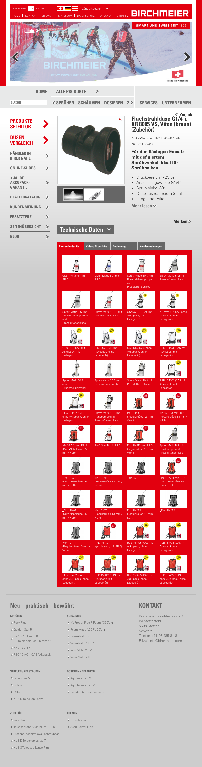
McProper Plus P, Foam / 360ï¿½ (91, 622)
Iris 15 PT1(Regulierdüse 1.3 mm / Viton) (108, 472)
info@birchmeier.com (165, 640)
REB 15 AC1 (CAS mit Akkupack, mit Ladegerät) (173, 537)
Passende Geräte (69, 246)
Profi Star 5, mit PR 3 (108, 436)
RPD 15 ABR (22, 647)
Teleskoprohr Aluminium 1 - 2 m (35, 727)
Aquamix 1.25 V (80, 678)
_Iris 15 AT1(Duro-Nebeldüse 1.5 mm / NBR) (76, 472)
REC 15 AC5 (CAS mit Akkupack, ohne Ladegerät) (140, 569)
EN (37, 8)
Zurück (186, 114)
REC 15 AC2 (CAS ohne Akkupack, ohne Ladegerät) (173, 569)
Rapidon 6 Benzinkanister (87, 692)
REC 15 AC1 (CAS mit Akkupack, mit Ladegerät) (108, 569)
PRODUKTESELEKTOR (21, 124)
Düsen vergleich (21, 140)
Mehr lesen (141, 205)
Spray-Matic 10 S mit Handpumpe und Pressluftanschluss (108, 407)
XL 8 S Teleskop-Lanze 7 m (31, 747)
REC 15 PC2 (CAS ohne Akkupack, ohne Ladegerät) (76, 407)
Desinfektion (79, 720)
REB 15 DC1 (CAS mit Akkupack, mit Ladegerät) (173, 375)
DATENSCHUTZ (86, 15)
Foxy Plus (20, 622)
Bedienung (119, 246)
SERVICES (149, 102)
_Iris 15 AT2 (140, 468)
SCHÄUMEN (89, 102)
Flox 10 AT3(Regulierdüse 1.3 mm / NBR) (140, 504)
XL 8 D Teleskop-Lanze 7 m (31, 740)
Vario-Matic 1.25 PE (82, 643)
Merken (180, 221)
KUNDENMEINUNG (25, 206)
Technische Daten (81, 229)
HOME (16, 15)
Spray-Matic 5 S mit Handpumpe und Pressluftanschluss (173, 439)
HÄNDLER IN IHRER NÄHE (20, 156)
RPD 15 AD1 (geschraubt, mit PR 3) (108, 535)
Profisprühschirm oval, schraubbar (36, 734)
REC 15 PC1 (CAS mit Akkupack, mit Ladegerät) (173, 342)
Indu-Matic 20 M (81, 650)
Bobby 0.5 (20, 685)
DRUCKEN (105, 15)
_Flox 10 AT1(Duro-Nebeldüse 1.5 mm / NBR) (76, 504)
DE (31, 8)
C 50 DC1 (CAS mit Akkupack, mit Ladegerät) (76, 342)
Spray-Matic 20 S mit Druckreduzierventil (108, 373)
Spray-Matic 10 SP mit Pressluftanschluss (108, 304)
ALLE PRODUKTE (71, 91)
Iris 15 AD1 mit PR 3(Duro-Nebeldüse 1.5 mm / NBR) (76, 439)
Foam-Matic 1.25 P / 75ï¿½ (87, 629)
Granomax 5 (22, 678)
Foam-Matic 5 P (80, 636)
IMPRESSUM (64, 15)
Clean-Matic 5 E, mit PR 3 (108, 268)
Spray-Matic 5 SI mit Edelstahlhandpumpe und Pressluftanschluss (76, 308)
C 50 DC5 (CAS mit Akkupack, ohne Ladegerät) (108, 342)
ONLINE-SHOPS (23, 167)
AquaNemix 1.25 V (82, 685)
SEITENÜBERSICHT (25, 226)
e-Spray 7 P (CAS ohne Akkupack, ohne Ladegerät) (173, 306)
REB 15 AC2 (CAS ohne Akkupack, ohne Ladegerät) (76, 569)
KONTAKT (31, 15)
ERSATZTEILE (21, 216)
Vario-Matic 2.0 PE (82, 657)
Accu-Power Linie (82, 727)
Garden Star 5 (23, 629)
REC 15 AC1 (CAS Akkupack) (32, 654)
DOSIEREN (113, 102)
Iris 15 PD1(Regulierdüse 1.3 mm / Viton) (140, 407)
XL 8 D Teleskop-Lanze (28, 699)
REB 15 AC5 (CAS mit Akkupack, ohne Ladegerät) (140, 537)
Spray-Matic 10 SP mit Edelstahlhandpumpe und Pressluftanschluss (140, 271)
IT (48, 8)
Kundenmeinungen (151, 246)
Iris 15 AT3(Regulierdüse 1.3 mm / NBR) (108, 504)
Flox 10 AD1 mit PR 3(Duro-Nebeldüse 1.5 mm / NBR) (173, 472)
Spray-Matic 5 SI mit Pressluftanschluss (173, 268)
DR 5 (17, 692)
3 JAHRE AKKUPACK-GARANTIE (20, 182)
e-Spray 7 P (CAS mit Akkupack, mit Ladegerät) (140, 306)
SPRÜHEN (65, 102)
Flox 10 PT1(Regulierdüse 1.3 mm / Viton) (76, 537)
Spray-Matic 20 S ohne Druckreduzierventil (76, 375)
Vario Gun (20, 720)
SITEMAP (47, 15)
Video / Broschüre (96, 246)
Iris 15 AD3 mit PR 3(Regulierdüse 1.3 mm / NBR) (173, 407)
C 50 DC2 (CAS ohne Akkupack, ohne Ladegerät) (140, 342)
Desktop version (126, 15)
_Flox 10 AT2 (173, 501)
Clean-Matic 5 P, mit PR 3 (76, 268)
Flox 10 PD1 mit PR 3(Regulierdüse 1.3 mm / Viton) (140, 439)
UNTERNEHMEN (176, 102)
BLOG (14, 236)
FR (43, 8)
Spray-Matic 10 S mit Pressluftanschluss (140, 373)
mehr (30, 30)
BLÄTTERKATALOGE (26, 197)
